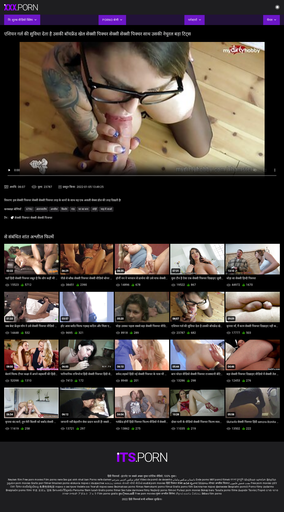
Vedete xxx (83, 486)
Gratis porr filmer (41, 483)
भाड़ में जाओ (106, 209)
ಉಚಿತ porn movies (154, 483)
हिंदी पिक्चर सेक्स (174, 483)
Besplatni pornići (238, 486)
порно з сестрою (65, 486)
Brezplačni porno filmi (19, 490)
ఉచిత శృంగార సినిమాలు (196, 483)
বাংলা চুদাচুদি (236, 479)
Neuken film (15, 479)
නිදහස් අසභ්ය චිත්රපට (189, 493)
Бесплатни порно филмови (211, 486)
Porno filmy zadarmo (261, 486)
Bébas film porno (212, 493)
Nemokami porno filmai (158, 486)
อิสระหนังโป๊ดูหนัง (63, 490)
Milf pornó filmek (220, 479)
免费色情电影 (47, 486)
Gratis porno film (183, 486)
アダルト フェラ (87, 493)
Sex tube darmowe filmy (135, 490)
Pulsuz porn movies (189, 490)
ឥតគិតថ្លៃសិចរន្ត (31, 486)
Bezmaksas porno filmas (129, 486)
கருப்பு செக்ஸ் (113, 483)
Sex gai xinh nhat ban (76, 479)
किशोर (64, 209)
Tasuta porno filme (226, 490)
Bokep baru (207, 490)
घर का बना (83, 209)
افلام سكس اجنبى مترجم (125, 479)
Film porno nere (53, 479)
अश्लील (54, 209)
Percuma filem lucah (85, 490)
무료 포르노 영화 (43, 490)
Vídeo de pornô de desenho (156, 479)
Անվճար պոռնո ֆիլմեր (260, 479)
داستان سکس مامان (184, 479)
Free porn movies (33, 479)
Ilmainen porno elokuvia (66, 483)
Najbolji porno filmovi (163, 490)
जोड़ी (94, 209)
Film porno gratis (107, 493)
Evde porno (202, 479)
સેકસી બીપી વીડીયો (132, 483)
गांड (73, 209)
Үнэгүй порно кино (102, 486)
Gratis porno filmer (109, 490)
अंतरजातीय (41, 209)
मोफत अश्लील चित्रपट (219, 483)
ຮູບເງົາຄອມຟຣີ (127, 493)
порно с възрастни (92, 483)
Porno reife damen (100, 479)
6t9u (29, 209)
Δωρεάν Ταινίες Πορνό (252, 490)
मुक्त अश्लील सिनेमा (166, 493)
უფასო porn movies (19, 483)
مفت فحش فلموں (240, 483)
